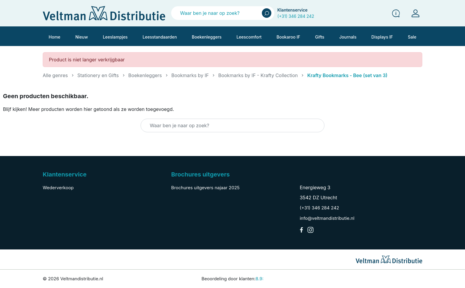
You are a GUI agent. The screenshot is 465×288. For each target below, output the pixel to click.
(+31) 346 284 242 (295, 16)
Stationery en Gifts (98, 75)
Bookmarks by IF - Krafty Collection (258, 75)
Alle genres (55, 75)
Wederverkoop (58, 187)
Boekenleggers (145, 75)
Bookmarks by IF (190, 75)
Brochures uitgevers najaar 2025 (205, 187)
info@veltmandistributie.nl (327, 218)
